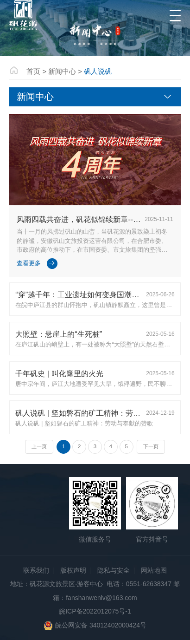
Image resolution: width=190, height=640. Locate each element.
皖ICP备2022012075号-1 (95, 611)
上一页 (39, 446)
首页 (33, 71)
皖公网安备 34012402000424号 (95, 625)
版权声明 (73, 570)
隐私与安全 (113, 570)
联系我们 (36, 570)
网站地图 (154, 570)
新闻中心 (62, 71)
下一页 (150, 446)
